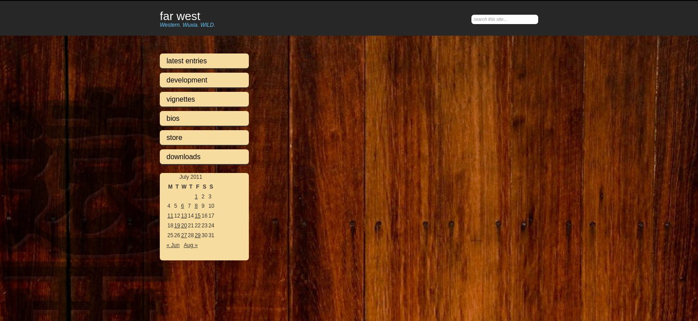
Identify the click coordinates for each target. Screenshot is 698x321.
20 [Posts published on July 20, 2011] (184, 225)
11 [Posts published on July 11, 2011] (170, 216)
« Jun (172, 245)
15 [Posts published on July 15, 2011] (197, 216)
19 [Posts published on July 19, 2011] (177, 225)
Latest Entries (186, 61)
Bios (172, 118)
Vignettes (180, 99)
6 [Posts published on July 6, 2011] (182, 206)
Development (186, 80)
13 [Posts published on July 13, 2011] (184, 216)
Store (174, 137)
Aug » (191, 245)
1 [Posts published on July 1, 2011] (196, 196)
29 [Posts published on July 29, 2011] (197, 235)
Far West (180, 16)
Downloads (183, 156)
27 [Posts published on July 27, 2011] (184, 235)
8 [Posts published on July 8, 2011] (196, 206)
